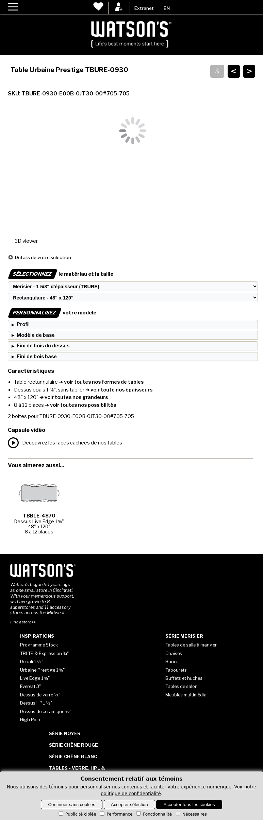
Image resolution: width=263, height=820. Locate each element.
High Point (31, 719)
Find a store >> (23, 622)
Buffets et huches (183, 678)
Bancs (172, 661)
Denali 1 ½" (31, 661)
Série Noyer (65, 733)
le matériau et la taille (60, 274)
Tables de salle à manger (191, 645)
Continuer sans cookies (71, 804)
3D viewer (26, 241)
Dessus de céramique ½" (45, 711)
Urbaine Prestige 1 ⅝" (42, 670)
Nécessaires (191, 814)
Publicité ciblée (76, 814)
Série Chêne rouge (73, 745)
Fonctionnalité (153, 814)
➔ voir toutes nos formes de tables (101, 382)
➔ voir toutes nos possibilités (80, 405)
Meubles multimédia (186, 694)
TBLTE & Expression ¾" (44, 653)
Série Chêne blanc (73, 756)
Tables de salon (181, 686)
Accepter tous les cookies (189, 804)
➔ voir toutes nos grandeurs (73, 397)
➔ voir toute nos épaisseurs (118, 390)
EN (166, 8)
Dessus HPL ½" (36, 703)
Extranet (144, 8)
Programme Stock (39, 645)
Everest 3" (30, 686)
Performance (115, 814)
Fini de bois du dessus (43, 346)
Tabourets (176, 670)
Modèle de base (36, 335)
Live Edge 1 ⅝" (35, 678)
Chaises (173, 653)
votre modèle (52, 313)
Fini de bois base (37, 356)
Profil (23, 324)
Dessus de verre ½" (40, 694)
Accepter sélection (129, 804)
